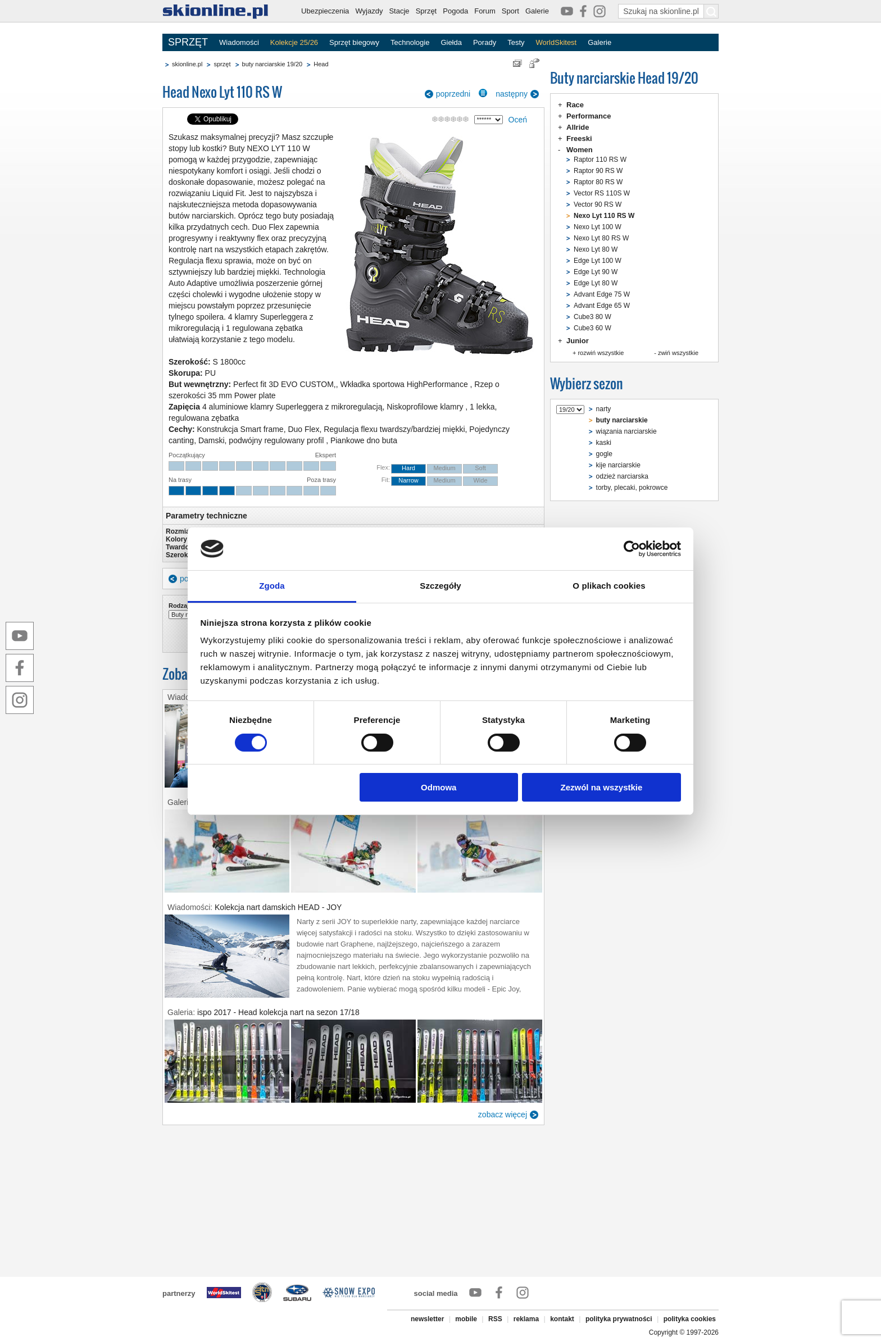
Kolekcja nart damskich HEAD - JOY (278, 907)
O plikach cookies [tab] (609, 585)
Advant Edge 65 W (602, 306)
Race (575, 105)
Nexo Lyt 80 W (595, 249)
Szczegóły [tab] (440, 585)
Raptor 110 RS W (600, 159)
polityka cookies (690, 1319)
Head (321, 64)
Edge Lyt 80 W (595, 283)
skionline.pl (187, 64)
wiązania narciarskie (626, 431)
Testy (515, 42)
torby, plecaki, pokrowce (632, 488)
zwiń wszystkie (678, 352)
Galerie (537, 11)
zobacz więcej (502, 1114)
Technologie (409, 42)
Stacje (399, 11)
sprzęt (222, 64)
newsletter (427, 1319)
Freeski (579, 138)
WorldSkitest (556, 42)
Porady (484, 42)
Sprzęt (426, 11)
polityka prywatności (618, 1319)
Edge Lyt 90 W (595, 272)
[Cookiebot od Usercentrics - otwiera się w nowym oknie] (632, 548)
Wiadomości (239, 42)
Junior (577, 340)
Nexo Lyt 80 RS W (601, 238)
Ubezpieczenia (325, 11)
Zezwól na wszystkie (601, 787)
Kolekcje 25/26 (294, 42)
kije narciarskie (618, 465)
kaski (603, 443)
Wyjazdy (369, 11)
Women (579, 149)
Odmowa (438, 787)
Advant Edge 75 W (602, 294)
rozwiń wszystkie (601, 352)
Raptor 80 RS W (598, 182)
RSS (495, 1319)
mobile (466, 1319)
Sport (510, 11)
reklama (526, 1319)
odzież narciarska (622, 476)
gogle (604, 454)
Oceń (517, 119)
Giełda (451, 42)
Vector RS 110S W (602, 193)
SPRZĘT (188, 42)
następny (512, 93)
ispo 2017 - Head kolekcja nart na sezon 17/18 (278, 1012)
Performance (588, 116)
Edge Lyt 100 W (597, 261)
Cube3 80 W (592, 317)
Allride (577, 127)
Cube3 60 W (592, 328)
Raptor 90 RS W (598, 171)
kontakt (562, 1319)
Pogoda (455, 11)
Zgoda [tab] (272, 585)
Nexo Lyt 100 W (597, 227)
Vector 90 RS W (597, 204)
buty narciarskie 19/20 (272, 64)
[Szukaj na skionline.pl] (711, 11)
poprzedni (453, 93)
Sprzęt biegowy (354, 42)
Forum (485, 11)
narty (603, 409)
